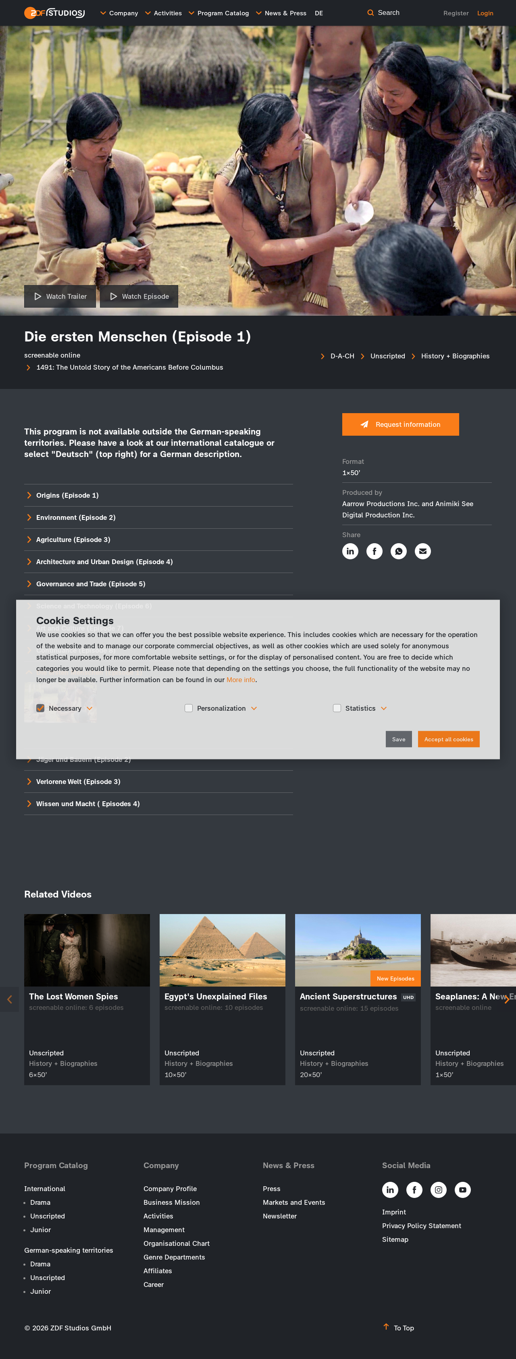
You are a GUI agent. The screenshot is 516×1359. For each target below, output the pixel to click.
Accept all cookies (448, 739)
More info (241, 679)
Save (399, 739)
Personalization (221, 708)
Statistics (360, 708)
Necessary (65, 708)
